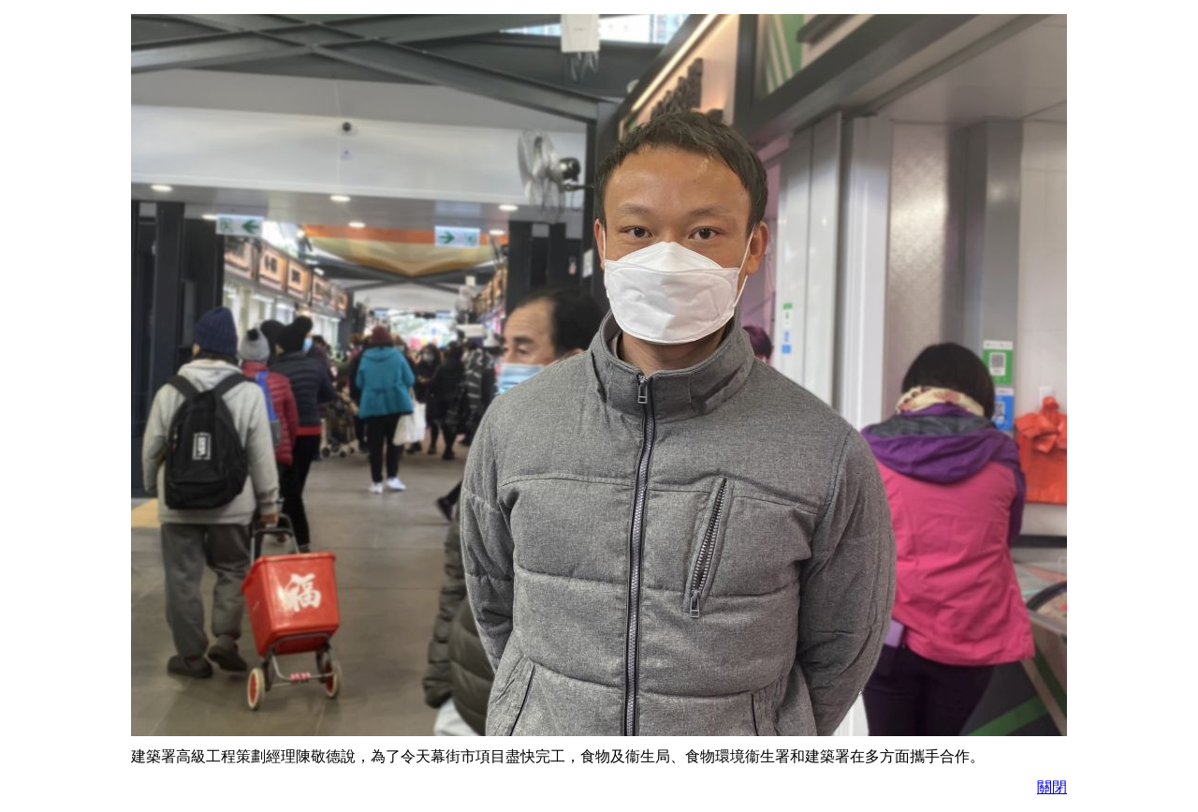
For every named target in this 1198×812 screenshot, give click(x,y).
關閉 (1052, 787)
